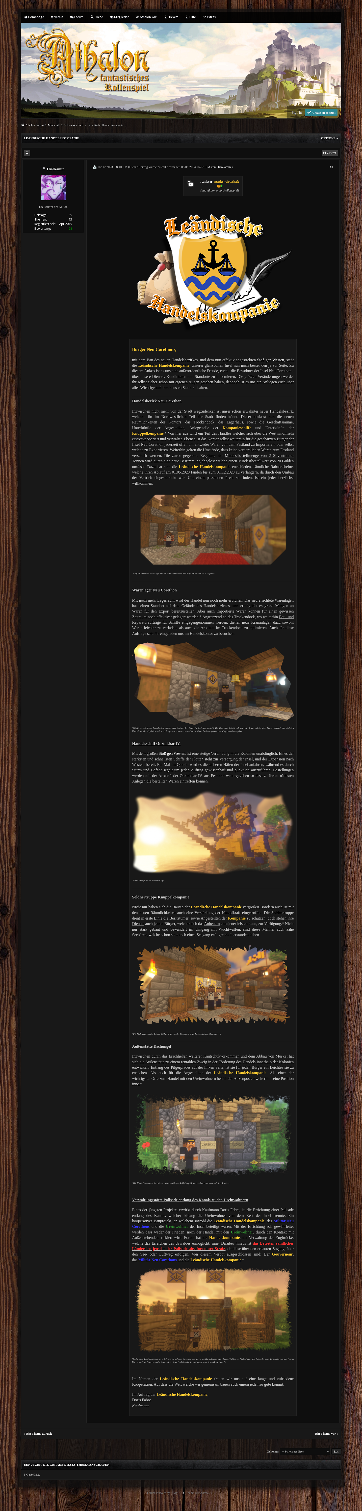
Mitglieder (119, 17)
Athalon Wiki (146, 17)
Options (329, 138)
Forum (76, 17)
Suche (96, 17)
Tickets (171, 17)
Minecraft (54, 125)
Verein (57, 17)
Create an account (321, 112)
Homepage (34, 17)
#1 (331, 167)
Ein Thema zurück (39, 1433)
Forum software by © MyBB (164, 1493)
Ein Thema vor (325, 1433)
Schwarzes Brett (73, 125)
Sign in (297, 112)
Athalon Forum (35, 125)
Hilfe (190, 17)
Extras (209, 17)
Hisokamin (55, 169)
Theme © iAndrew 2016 (200, 1493)
